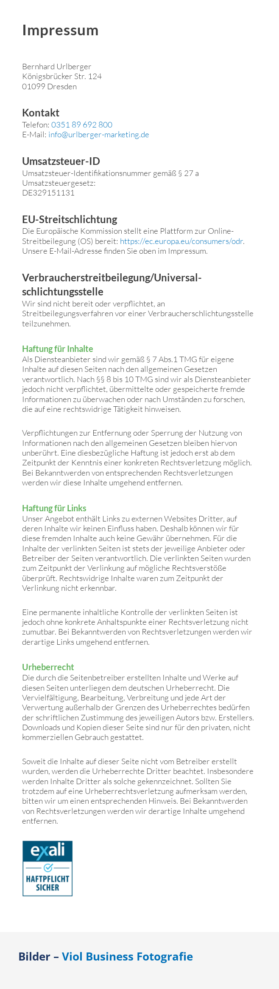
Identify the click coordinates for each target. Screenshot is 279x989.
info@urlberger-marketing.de (98, 134)
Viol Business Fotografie (127, 956)
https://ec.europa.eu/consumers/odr (181, 241)
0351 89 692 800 (81, 124)
